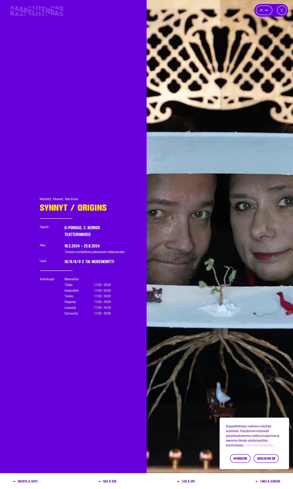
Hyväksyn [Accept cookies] (240, 458)
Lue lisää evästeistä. (259, 445)
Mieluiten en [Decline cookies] (266, 458)
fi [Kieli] (264, 10)
